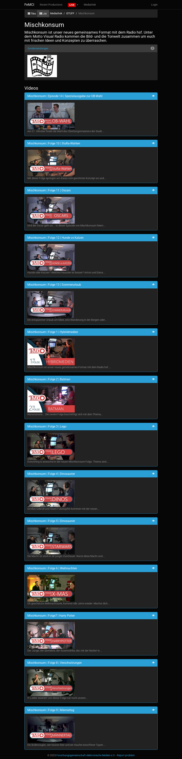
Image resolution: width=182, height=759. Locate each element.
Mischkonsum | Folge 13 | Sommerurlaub (54, 284)
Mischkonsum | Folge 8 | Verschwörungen (54, 663)
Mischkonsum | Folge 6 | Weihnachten (52, 568)
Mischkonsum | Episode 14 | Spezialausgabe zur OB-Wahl (64, 96)
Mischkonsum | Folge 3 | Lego (46, 426)
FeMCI (29, 4)
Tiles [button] (32, 13)
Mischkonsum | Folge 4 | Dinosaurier (51, 474)
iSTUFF (70, 13)
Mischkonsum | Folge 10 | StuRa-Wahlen (53, 143)
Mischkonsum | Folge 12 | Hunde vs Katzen (55, 237)
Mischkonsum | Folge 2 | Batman (48, 379)
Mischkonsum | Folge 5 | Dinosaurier (51, 521)
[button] (73, 4)
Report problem (126, 755)
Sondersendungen (38, 48)
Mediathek (90, 4)
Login (154, 4)
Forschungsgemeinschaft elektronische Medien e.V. (85, 755)
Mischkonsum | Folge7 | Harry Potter (51, 615)
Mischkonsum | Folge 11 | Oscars (49, 190)
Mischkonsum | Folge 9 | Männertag (50, 710)
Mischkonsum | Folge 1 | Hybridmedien (52, 332)
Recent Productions (51, 4)
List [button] (43, 13)
